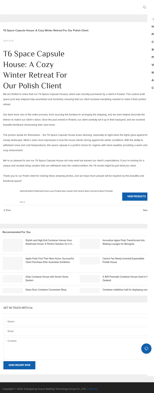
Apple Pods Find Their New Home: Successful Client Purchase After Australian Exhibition (49, 260)
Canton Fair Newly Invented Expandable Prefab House (123, 260)
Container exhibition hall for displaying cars (125, 286)
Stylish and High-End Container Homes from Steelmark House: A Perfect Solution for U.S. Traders (48, 242)
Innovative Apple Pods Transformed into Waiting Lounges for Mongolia (123, 242)
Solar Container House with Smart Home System (46, 275)
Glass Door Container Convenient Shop (45, 286)
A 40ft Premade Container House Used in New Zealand (126, 275)
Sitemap (93, 386)
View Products (136, 196)
